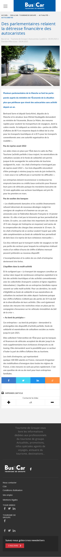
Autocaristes (7, 17)
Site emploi (8, 495)
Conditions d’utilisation (12, 490)
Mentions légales (10, 499)
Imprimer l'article (14, 393)
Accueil (4, 15)
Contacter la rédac (30, 398)
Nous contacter (9, 482)
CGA (5, 486)
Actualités (43, 15)
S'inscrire (13, 545)
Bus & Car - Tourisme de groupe (23, 15)
